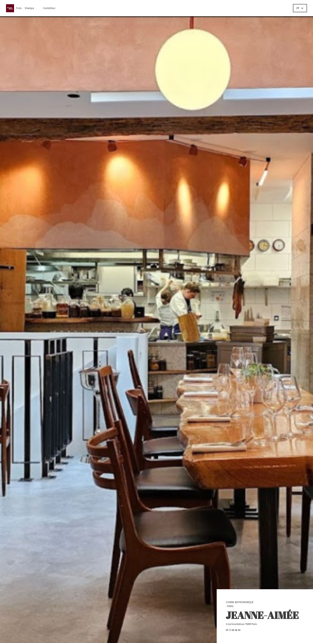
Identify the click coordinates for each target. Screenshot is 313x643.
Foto (19, 8)
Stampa (29, 8)
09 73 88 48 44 (233, 630)
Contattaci (49, 8)
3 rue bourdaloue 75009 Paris (256, 624)
